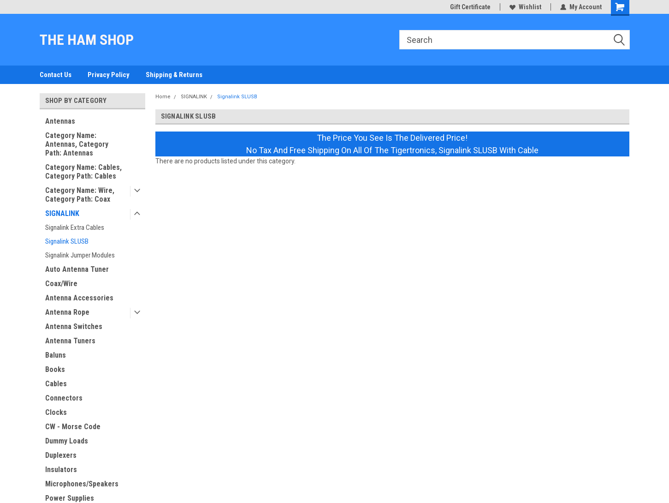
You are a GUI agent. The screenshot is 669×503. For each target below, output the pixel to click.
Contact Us (55, 75)
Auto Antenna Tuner (77, 269)
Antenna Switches (73, 326)
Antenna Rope (67, 312)
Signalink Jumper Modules (80, 255)
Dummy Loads (66, 441)
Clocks (56, 412)
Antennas (60, 121)
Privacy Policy (109, 75)
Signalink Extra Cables (74, 227)
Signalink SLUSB (67, 241)
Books (55, 369)
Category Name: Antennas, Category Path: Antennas (76, 144)
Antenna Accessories (79, 297)
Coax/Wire (61, 283)
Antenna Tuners (70, 340)
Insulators (61, 469)
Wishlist (525, 7)
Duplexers (61, 455)
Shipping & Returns (174, 75)
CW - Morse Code (73, 426)
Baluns (55, 355)
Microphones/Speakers (81, 483)
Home (163, 97)
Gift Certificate (470, 7)
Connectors (64, 398)
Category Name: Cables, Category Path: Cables (83, 171)
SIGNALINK (62, 213)
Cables (56, 383)
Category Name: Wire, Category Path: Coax (79, 195)
